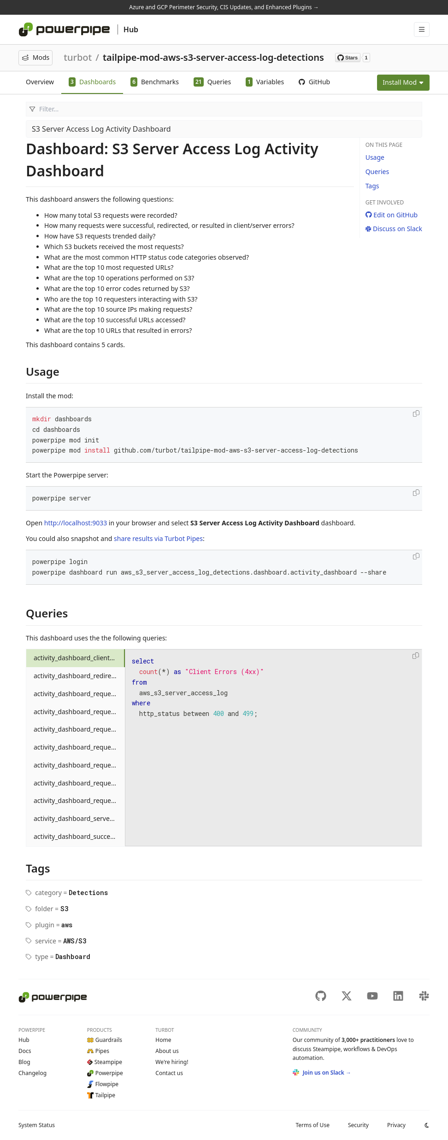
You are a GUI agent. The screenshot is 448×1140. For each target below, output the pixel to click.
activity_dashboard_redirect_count (79, 675)
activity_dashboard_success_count (79, 836)
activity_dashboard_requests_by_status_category (79, 800)
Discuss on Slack (393, 228)
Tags (372, 185)
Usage (374, 157)
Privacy (396, 1125)
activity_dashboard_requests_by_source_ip (79, 783)
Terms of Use (312, 1125)
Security (358, 1125)
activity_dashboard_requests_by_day (79, 711)
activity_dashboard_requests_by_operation (79, 747)
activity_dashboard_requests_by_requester (79, 765)
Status (36, 1125)
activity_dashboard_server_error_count (79, 818)
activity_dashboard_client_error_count (79, 657)
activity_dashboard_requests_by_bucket (79, 693)
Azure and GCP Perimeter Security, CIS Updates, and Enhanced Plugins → (223, 7)
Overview (40, 81)
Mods (35, 57)
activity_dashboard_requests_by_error (79, 729)
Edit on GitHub (391, 214)
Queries (377, 171)
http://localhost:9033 (75, 522)
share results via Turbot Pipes (158, 538)
